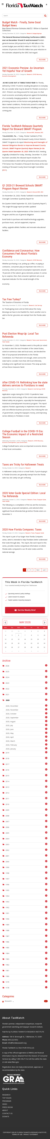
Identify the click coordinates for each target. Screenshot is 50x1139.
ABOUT (5, 1110)
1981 (7, 970)
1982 (7, 965)
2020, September (26, 717)
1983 (7, 959)
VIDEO (4, 1104)
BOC (42, 132)
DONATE (5, 1116)
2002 (7, 850)
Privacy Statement (31, 1134)
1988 (7, 930)
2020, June (26, 729)
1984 (7, 953)
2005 (7, 833)
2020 (7, 700)
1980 (7, 976)
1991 (7, 913)
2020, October (26, 713)
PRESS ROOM (7, 1107)
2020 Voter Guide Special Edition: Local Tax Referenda (24, 494)
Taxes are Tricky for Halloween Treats (23, 464)
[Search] (22, 15)
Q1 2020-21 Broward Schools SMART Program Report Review (22, 187)
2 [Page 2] (27, 570)
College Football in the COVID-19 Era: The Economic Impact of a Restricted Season (22, 434)
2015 (7, 776)
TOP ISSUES (6, 1098)
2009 (7, 810)
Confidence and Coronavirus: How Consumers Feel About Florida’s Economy (21, 253)
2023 (7, 683)
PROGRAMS (6, 1101)
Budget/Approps (37, 33)
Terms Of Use (17, 1134)
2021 (7, 694)
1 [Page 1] (24, 570)
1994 (7, 896)
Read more (42, 60)
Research (29, 33)
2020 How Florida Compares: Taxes (22, 529)
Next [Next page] (37, 570)
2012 (7, 793)
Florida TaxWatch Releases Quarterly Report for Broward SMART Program (22, 127)
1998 (7, 873)
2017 (7, 764)
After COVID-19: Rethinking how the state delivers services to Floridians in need (24, 384)
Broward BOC (31, 132)
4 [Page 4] (33, 570)
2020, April (26, 737)
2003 (7, 844)
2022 (7, 689)
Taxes (34, 340)
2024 (7, 677)
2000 (7, 862)
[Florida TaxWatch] (24, 4)
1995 (7, 890)
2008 (7, 816)
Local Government (41, 340)
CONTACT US (7, 1113)
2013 (7, 787)
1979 (7, 982)
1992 (7, 907)
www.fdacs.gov (13, 1062)
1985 (7, 948)
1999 (7, 867)
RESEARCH (6, 1095)
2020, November (26, 709)
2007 (7, 821)
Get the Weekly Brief (24, 610)
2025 (7, 671)
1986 (7, 942)
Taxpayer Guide (41, 499)
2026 (7, 666)
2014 (7, 781)
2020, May (26, 733)
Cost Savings (38, 305)
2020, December (26, 705)
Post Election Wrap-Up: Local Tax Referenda (20, 335)
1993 (7, 902)
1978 (7, 988)
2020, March (26, 740)
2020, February (26, 744)
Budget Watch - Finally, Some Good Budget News (21, 24)
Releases (37, 132)
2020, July (26, 725)
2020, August (26, 721)
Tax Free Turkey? (11, 299)
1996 (7, 884)
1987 (7, 936)
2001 (7, 856)
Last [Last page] (44, 570)
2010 (7, 804)
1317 (45, 1001)
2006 (7, 827)
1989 (7, 925)
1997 (7, 879)
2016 (7, 770)
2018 (7, 758)
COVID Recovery (37, 74)
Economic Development (9, 76)
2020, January (26, 748)
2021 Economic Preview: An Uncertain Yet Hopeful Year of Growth (23, 69)
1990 (7, 919)
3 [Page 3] (30, 570)
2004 (7, 839)
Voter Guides (5, 342)
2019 (7, 753)
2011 (7, 798)
